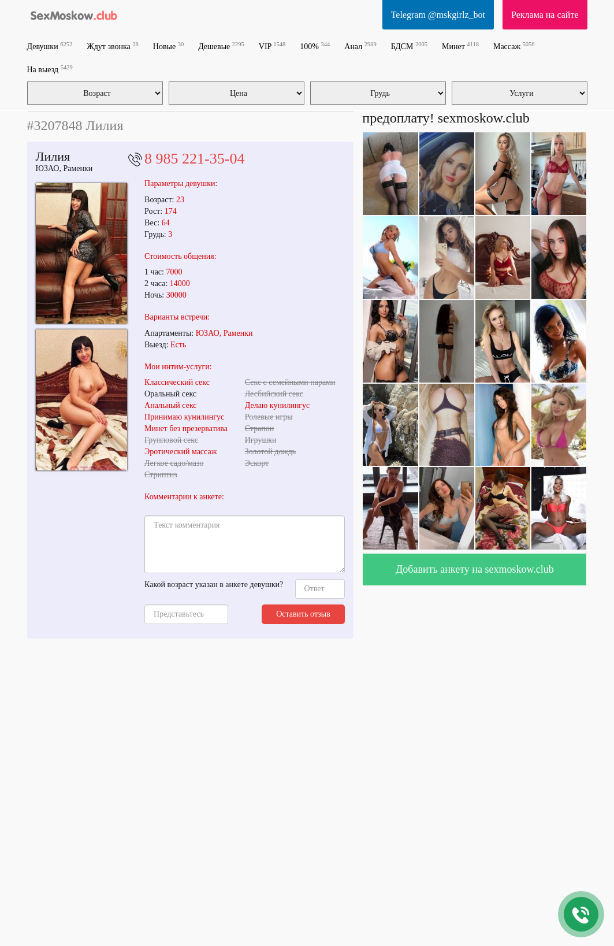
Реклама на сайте (544, 15)
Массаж (514, 46)
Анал (360, 46)
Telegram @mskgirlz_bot (438, 15)
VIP (272, 46)
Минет (460, 46)
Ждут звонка (113, 46)
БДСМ (409, 46)
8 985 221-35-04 (194, 158)
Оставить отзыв (303, 614)
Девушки (50, 46)
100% (315, 46)
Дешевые (221, 46)
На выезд (50, 69)
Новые (168, 46)
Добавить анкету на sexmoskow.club (475, 569)
